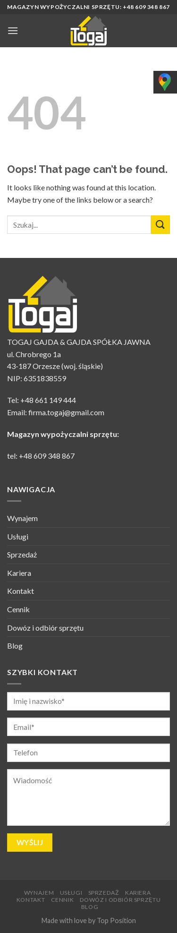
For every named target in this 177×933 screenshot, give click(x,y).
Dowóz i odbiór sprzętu (45, 627)
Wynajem (22, 518)
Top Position (116, 920)
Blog (15, 645)
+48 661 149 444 (48, 399)
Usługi (17, 536)
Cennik (18, 609)
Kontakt (20, 590)
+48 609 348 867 (47, 455)
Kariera (19, 572)
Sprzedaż (22, 554)
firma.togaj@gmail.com (66, 412)
